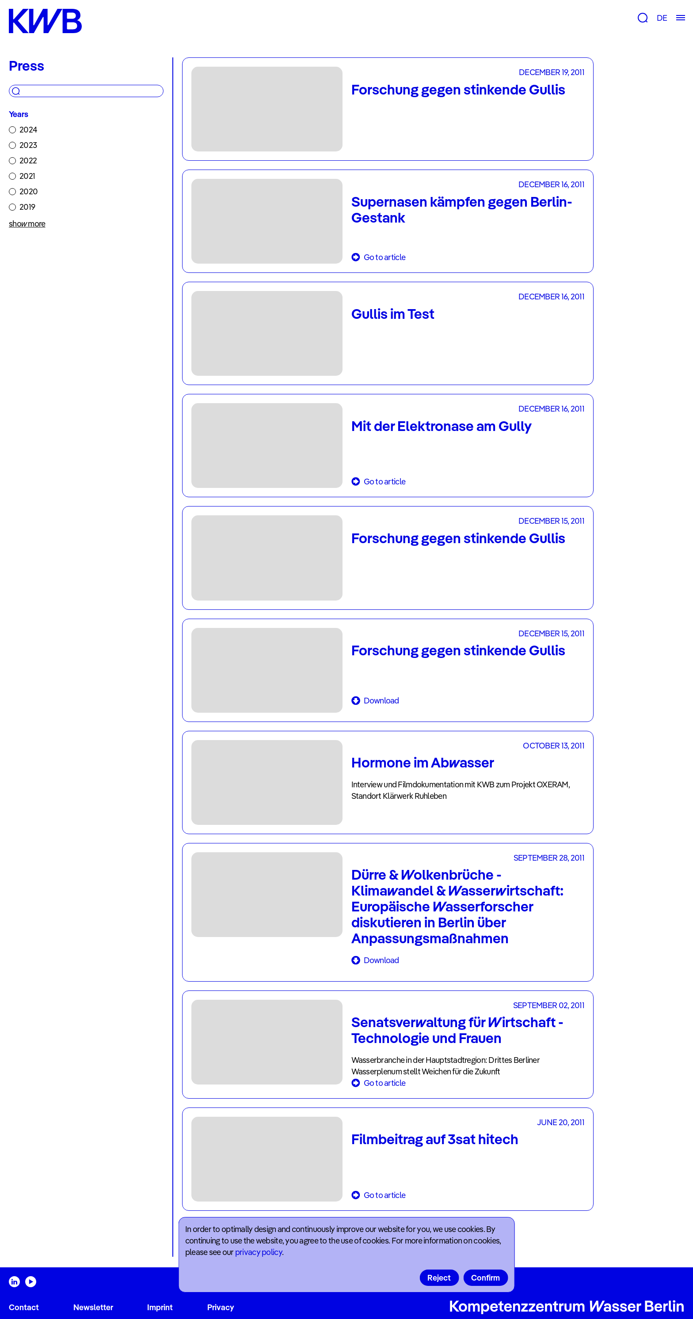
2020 (28, 191)
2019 (27, 207)
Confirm (485, 1278)
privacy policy (258, 1252)
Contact (24, 1307)
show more (27, 224)
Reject (439, 1278)
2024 (28, 130)
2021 (27, 176)
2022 (28, 160)
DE (662, 18)
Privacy (220, 1307)
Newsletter (93, 1307)
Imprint (160, 1307)
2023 (28, 145)
